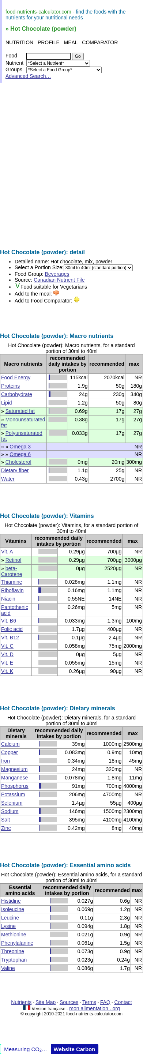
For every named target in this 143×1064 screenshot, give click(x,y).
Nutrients (21, 1002)
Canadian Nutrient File (59, 280)
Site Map (45, 1002)
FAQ (105, 1002)
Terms (89, 1002)
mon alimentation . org (94, 1008)
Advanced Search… (28, 76)
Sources (69, 1002)
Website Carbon (74, 1049)
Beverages (57, 274)
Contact (123, 1002)
